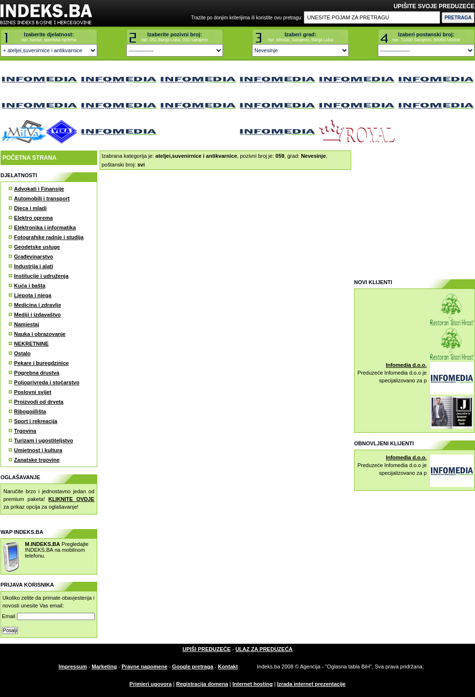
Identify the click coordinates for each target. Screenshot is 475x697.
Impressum (73, 666)
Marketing (104, 666)
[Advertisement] (414, 211)
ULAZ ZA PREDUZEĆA (264, 649)
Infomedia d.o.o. (406, 365)
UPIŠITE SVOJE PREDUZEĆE (434, 6)
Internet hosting (253, 684)
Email (48, 616)
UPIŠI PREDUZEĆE (206, 649)
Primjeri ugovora (151, 684)
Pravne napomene (144, 666)
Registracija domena (202, 684)
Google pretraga (192, 666)
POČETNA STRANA (29, 157)
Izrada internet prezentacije (311, 684)
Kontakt (228, 666)
